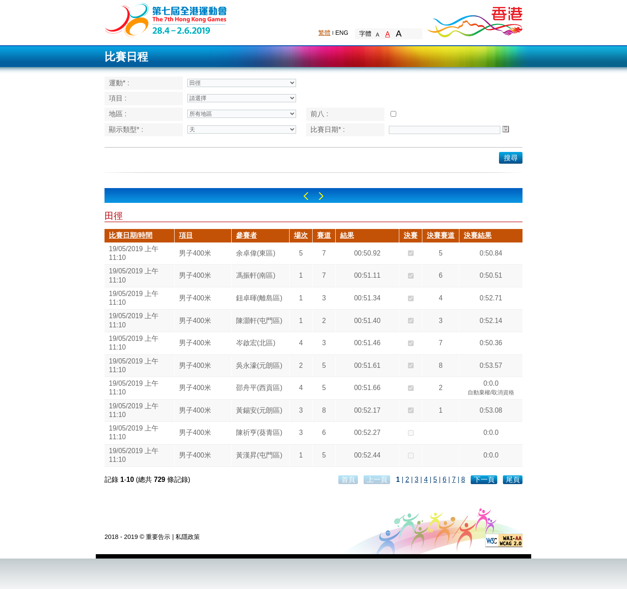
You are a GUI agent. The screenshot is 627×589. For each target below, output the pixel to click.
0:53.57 (490, 365)
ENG (341, 32)
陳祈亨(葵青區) (259, 432)
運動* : (119, 83)
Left (305, 196)
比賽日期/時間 (130, 235)
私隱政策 (187, 536)
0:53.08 (490, 410)
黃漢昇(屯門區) (259, 455)
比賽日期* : (327, 129)
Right (321, 196)
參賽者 (246, 235)
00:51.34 (367, 298)
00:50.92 (367, 253)
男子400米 (195, 253)
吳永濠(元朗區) (259, 365)
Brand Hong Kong (474, 19)
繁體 (324, 32)
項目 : (118, 98)
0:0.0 (491, 389)
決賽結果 (478, 235)
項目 (186, 235)
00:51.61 (367, 365)
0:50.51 (490, 275)
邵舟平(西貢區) (259, 387)
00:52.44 (367, 455)
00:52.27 (367, 432)
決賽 (411, 235)
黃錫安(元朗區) (259, 410)
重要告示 (158, 536)
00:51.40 (367, 320)
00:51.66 (367, 387)
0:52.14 (490, 320)
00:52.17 (367, 410)
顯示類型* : (126, 129)
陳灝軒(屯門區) (259, 320)
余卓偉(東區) (255, 253)
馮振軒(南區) (255, 275)
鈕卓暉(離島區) (259, 298)
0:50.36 (490, 343)
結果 (347, 235)
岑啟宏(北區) (255, 343)
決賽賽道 (441, 235)
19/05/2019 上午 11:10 (133, 253)
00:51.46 (367, 343)
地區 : (118, 114)
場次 (301, 235)
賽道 (324, 235)
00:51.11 (367, 275)
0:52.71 (490, 298)
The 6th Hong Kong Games (166, 19)
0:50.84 (490, 253)
